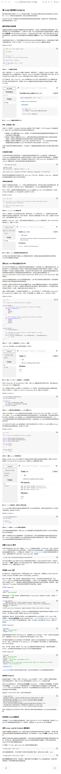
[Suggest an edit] (51, 2)
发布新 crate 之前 (8, 570)
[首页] (43, 2)
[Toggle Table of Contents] (2, 2)
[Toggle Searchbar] (9, 2)
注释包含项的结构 (7, 181)
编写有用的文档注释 (9, 26)
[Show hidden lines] (57, 300)
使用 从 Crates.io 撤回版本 (16, 728)
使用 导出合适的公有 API (14, 263)
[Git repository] (49, 2)
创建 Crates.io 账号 (9, 545)
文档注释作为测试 (7, 152)
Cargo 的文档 (6, 670)
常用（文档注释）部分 (8, 125)
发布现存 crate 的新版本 (10, 717)
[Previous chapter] (6, 768)
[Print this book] (46, 2)
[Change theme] (5, 2)
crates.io (18, 14)
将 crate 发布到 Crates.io (13, 10)
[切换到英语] (56, 2)
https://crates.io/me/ (37, 552)
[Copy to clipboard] (57, 49)
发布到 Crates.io (8, 676)
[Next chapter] (55, 768)
